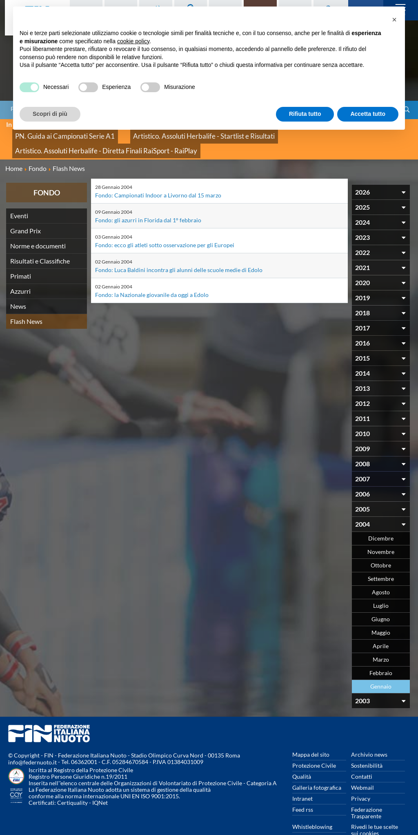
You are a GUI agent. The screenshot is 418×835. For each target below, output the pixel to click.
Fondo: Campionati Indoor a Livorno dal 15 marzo (158, 175)
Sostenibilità (366, 745)
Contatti (361, 756)
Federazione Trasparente (366, 793)
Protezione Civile (314, 745)
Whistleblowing (312, 806)
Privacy (360, 778)
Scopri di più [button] (50, 114)
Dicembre (381, 518)
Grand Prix (25, 211)
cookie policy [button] (133, 41)
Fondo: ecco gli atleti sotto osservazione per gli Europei (164, 224)
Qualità (301, 756)
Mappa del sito (310, 734)
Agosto (381, 572)
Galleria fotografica (316, 767)
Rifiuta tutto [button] (305, 114)
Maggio (380, 612)
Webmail (362, 767)
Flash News (26, 301)
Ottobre (381, 545)
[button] (394, 19)
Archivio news (369, 734)
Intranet (302, 778)
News (18, 286)
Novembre (380, 531)
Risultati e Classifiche (40, 241)
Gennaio (380, 666)
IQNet (100, 783)
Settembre (381, 558)
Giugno (380, 599)
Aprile (381, 625)
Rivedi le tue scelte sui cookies (374, 810)
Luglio (381, 585)
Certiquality (72, 783)
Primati (20, 256)
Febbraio (380, 652)
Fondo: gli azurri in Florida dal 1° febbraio (148, 200)
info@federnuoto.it (32, 742)
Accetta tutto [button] (367, 114)
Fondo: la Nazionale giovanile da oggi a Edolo (152, 274)
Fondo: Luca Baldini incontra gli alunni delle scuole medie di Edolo (178, 249)
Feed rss (302, 789)
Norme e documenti (38, 226)
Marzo (381, 639)
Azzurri (20, 271)
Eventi (19, 195)
